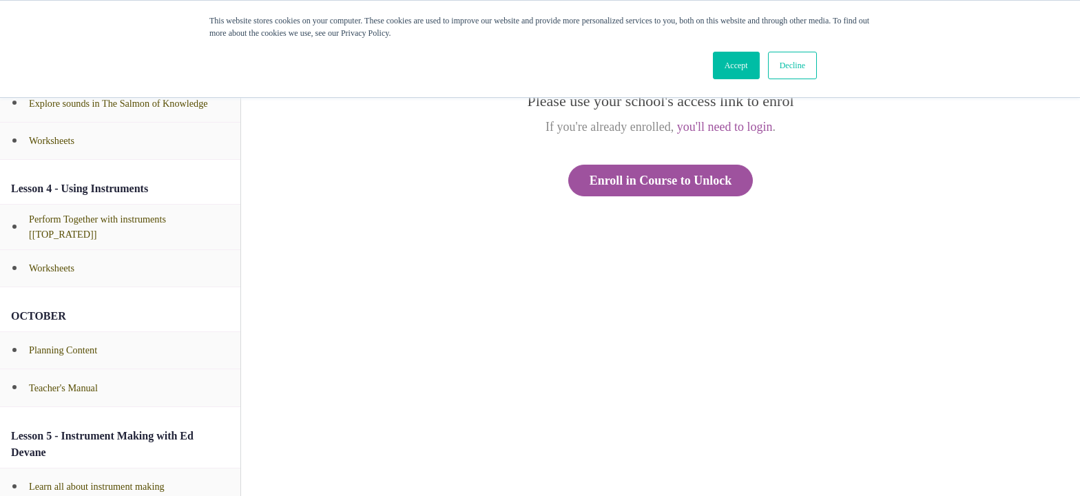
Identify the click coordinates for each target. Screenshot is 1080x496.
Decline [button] (792, 65)
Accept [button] (736, 65)
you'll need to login (725, 127)
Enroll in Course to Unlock (661, 180)
